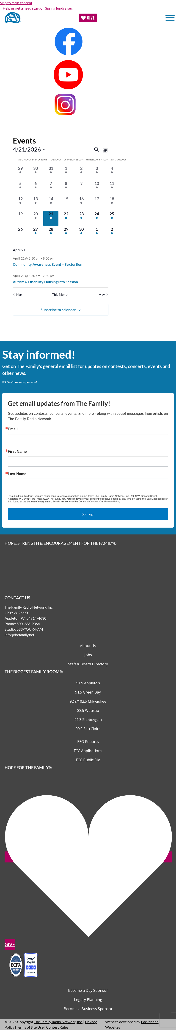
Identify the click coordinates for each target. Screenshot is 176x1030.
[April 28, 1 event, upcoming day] (51, 233)
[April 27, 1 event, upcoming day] (35, 233)
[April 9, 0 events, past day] (81, 188)
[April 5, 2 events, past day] (20, 188)
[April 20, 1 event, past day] (35, 218)
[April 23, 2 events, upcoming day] (81, 218)
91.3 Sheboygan (88, 719)
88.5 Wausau (88, 710)
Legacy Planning (88, 999)
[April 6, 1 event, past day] (35, 188)
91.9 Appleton (88, 683)
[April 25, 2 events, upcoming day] (112, 218)
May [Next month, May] (103, 294)
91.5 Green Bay (88, 692)
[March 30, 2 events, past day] (35, 173)
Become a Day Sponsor (88, 990)
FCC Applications (88, 750)
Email (13, 429)
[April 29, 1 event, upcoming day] (66, 233)
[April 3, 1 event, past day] (96, 173)
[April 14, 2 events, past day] (51, 203)
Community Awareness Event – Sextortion (47, 264)
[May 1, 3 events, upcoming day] (96, 233)
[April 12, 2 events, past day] (20, 203)
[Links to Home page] (88, 570)
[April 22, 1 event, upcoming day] (66, 218)
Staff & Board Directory (88, 664)
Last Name (17, 474)
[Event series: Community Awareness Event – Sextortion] (56, 258)
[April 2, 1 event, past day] (81, 173)
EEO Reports (88, 741)
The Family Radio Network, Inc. (58, 1021)
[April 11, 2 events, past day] (112, 188)
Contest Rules (57, 1027)
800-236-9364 (28, 623)
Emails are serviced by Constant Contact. (75, 501)
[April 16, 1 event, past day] (81, 203)
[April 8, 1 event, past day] (66, 188)
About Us (88, 645)
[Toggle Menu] (170, 18)
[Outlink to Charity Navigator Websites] (23, 964)
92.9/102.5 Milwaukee (88, 701)
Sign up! (88, 514)
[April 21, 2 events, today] (51, 218)
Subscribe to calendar (58, 309)
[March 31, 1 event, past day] (51, 173)
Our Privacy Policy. (110, 501)
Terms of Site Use (30, 1027)
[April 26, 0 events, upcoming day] (20, 233)
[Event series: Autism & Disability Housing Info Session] (56, 275)
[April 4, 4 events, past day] (112, 173)
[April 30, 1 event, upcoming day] (81, 233)
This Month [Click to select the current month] (60, 294)
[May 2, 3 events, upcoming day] (112, 233)
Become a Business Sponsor (88, 1008)
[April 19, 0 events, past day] (20, 218)
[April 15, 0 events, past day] (66, 203)
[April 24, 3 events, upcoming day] (96, 218)
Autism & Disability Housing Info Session (45, 281)
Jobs (88, 654)
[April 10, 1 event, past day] (96, 188)
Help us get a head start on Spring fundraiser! (38, 8)
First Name (17, 451)
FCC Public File (88, 759)
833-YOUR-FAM (29, 629)
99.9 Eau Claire (88, 728)
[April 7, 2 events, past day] (51, 188)
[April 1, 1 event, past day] (66, 173)
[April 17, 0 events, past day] (96, 203)
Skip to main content (16, 2)
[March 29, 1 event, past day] (20, 173)
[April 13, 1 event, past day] (35, 203)
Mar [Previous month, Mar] (17, 294)
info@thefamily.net (19, 634)
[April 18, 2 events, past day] (112, 203)
